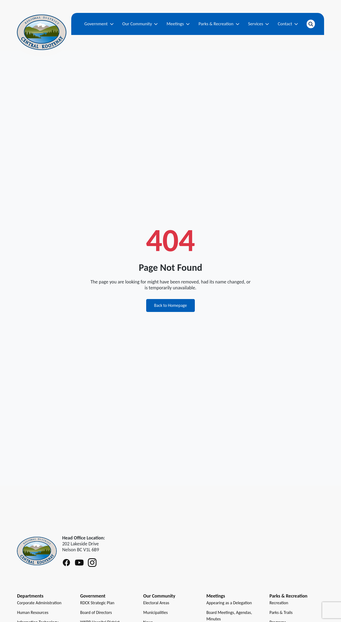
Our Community (140, 24)
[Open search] (311, 24)
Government (99, 24)
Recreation (279, 602)
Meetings (178, 24)
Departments (30, 596)
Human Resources (32, 612)
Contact (288, 24)
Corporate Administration (39, 602)
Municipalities (155, 612)
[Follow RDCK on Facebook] (66, 562)
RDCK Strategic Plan (97, 602)
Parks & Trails (281, 612)
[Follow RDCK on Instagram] (92, 562)
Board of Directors (96, 612)
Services (258, 24)
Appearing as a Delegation (229, 602)
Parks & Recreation (219, 24)
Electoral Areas (156, 602)
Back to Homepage (170, 305)
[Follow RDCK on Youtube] (79, 562)
